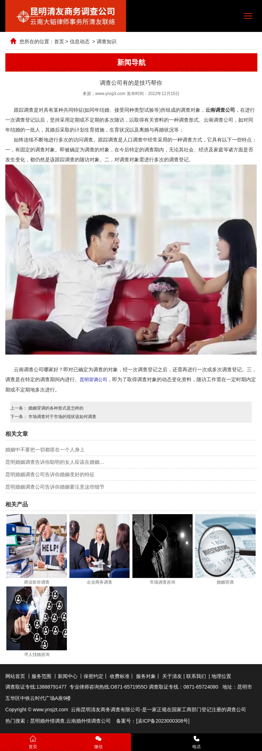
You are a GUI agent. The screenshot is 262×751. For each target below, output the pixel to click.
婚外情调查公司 (93, 720)
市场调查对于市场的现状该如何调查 (61, 416)
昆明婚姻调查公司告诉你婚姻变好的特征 (50, 474)
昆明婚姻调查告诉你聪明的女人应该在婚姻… (54, 461)
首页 (59, 41)
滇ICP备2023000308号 (162, 720)
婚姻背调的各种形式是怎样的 (55, 407)
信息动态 (80, 41)
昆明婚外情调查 (47, 720)
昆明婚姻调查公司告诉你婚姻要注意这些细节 (54, 486)
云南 (71, 720)
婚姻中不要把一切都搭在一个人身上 (45, 449)
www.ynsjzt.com (110, 93)
